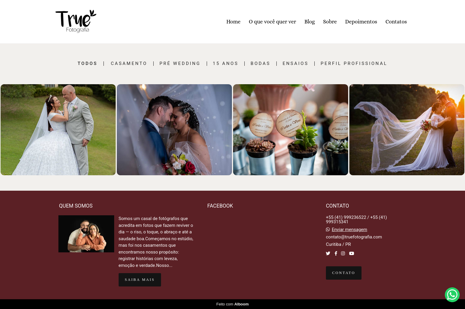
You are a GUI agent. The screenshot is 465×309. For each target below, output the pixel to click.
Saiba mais (140, 280)
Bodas (260, 63)
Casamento (129, 63)
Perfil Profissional (354, 63)
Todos (88, 63)
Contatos (396, 22)
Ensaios (295, 63)
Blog (309, 22)
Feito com (232, 304)
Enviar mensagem (349, 229)
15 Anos (226, 63)
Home (233, 22)
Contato (343, 273)
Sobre (330, 22)
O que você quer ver (272, 22)
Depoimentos (361, 22)
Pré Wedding (180, 63)
